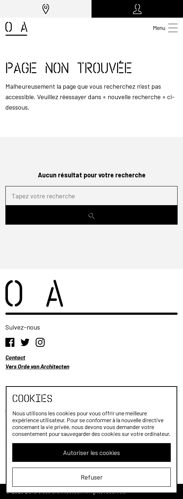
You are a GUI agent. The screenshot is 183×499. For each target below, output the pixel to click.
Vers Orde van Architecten (37, 366)
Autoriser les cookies (91, 452)
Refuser (92, 477)
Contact (15, 357)
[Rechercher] (91, 215)
